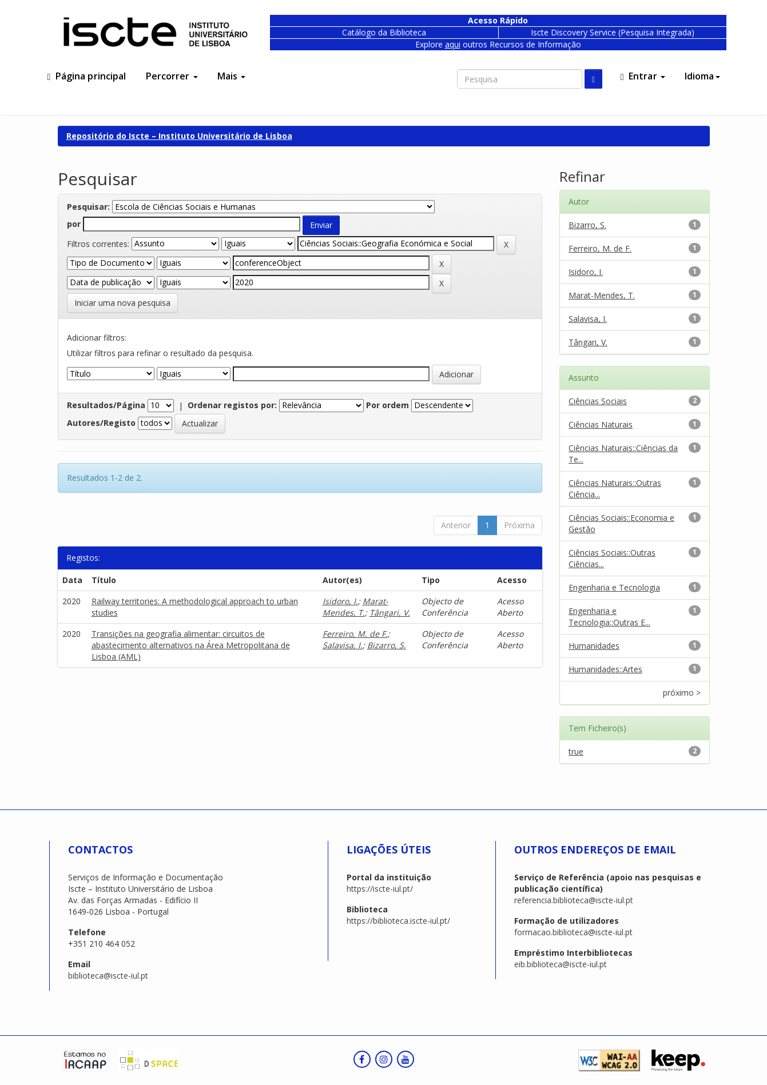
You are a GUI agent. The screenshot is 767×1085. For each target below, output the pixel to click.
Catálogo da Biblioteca (384, 32)
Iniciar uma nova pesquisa (122, 302)
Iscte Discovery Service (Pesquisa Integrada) (612, 32)
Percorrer (172, 76)
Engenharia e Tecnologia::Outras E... (609, 616)
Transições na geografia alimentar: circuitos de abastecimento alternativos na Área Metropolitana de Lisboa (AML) (191, 645)
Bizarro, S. (386, 645)
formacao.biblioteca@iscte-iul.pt (573, 932)
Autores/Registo (101, 422)
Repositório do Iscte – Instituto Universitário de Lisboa (179, 135)
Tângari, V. (389, 612)
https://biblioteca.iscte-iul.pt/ (398, 920)
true (576, 751)
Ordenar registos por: (232, 405)
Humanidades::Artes (605, 669)
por (74, 223)
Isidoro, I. (340, 601)
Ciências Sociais (598, 401)
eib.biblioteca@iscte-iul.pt (560, 964)
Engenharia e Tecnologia (614, 587)
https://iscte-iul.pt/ (380, 888)
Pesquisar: (88, 206)
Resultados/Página (106, 405)
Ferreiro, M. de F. (355, 633)
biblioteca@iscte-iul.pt (108, 975)
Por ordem (387, 405)
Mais (231, 76)
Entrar (643, 76)
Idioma (702, 76)
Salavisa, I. (343, 645)
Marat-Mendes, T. (355, 607)
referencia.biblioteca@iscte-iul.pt (573, 900)
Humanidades (594, 645)
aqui (452, 44)
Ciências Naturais (601, 424)
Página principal (86, 76)
